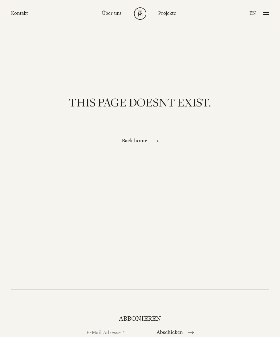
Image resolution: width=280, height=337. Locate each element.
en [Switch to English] (253, 13)
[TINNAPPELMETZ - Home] (140, 13)
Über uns (112, 13)
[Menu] (266, 11)
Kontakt (19, 13)
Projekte (167, 13)
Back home (135, 140)
